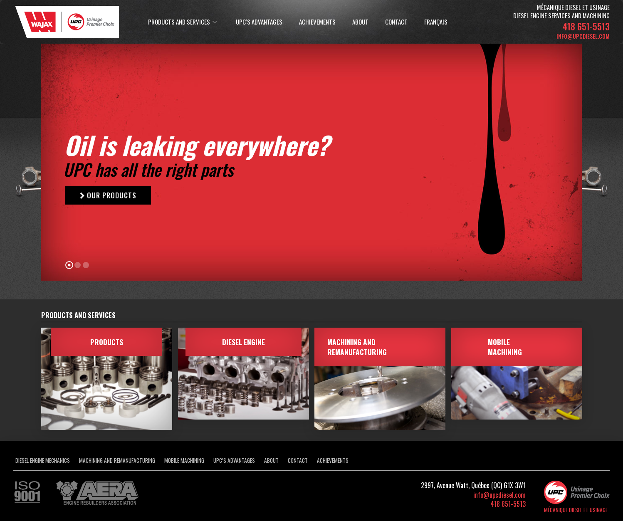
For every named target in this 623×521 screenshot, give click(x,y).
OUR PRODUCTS (108, 195)
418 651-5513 (586, 26)
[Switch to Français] (435, 22)
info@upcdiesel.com (583, 36)
